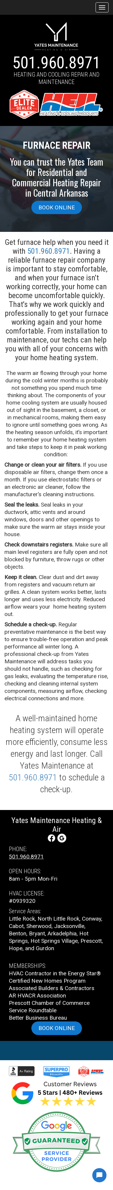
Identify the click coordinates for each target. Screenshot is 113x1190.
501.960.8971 (56, 62)
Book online (56, 207)
